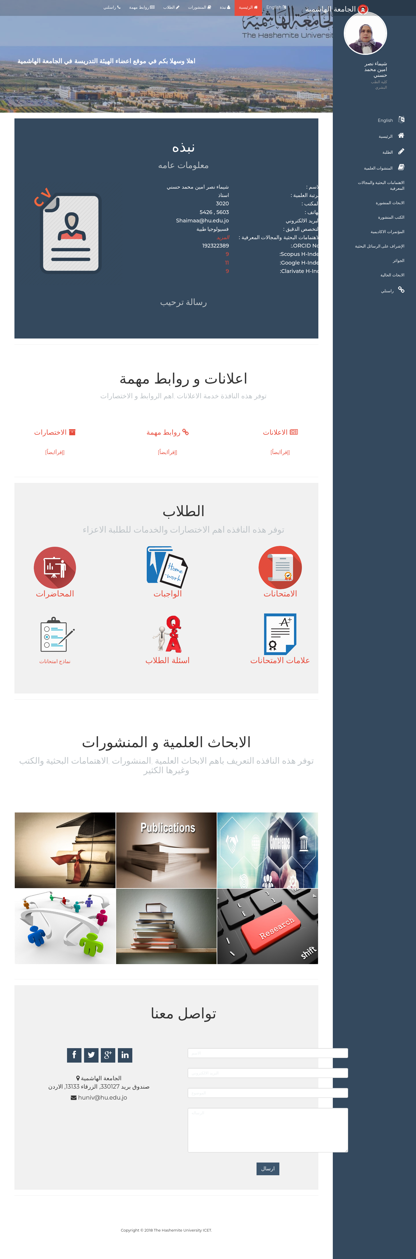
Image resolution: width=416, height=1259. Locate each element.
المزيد (222, 237)
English (276, 7)
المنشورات (199, 7)
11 (227, 263)
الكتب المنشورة (391, 217)
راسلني (111, 7)
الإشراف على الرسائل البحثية (379, 246)
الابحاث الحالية (392, 275)
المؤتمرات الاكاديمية (387, 231)
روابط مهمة (142, 7)
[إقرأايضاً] (280, 452)
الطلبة (393, 151)
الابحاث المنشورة (390, 202)
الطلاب (171, 7)
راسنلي (392, 290)
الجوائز (398, 260)
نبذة (225, 7)
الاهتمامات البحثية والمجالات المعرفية (381, 185)
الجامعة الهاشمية (336, 9)
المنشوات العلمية (384, 167)
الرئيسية (248, 7)
